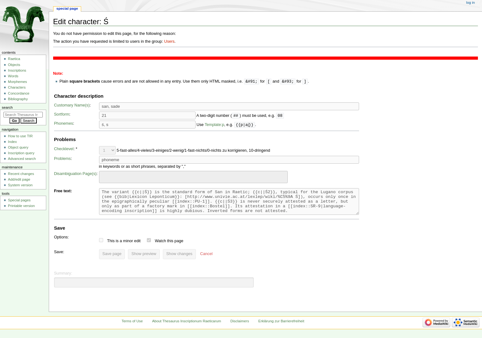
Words (13, 76)
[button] (206, 259)
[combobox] (193, 177)
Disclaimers (239, 326)
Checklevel (64, 149)
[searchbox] (105, 176)
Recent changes (21, 174)
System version (20, 185)
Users (169, 41)
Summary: (63, 278)
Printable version (21, 206)
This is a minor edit (124, 246)
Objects (14, 65)
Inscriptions (17, 70)
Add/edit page (19, 179)
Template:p (214, 125)
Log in (470, 2)
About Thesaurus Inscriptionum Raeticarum (186, 326)
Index (12, 142)
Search (7, 107)
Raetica (14, 59)
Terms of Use (132, 326)
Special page (67, 8)
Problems (62, 159)
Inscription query (21, 153)
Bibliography (18, 99)
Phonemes (63, 124)
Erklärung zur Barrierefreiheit (281, 326)
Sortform (61, 114)
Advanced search (22, 159)
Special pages (19, 200)
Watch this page (169, 246)
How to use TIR (20, 136)
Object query (18, 147)
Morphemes (17, 82)
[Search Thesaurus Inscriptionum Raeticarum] (23, 114)
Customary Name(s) (72, 105)
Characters (16, 87)
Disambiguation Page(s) (75, 174)
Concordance (18, 93)
